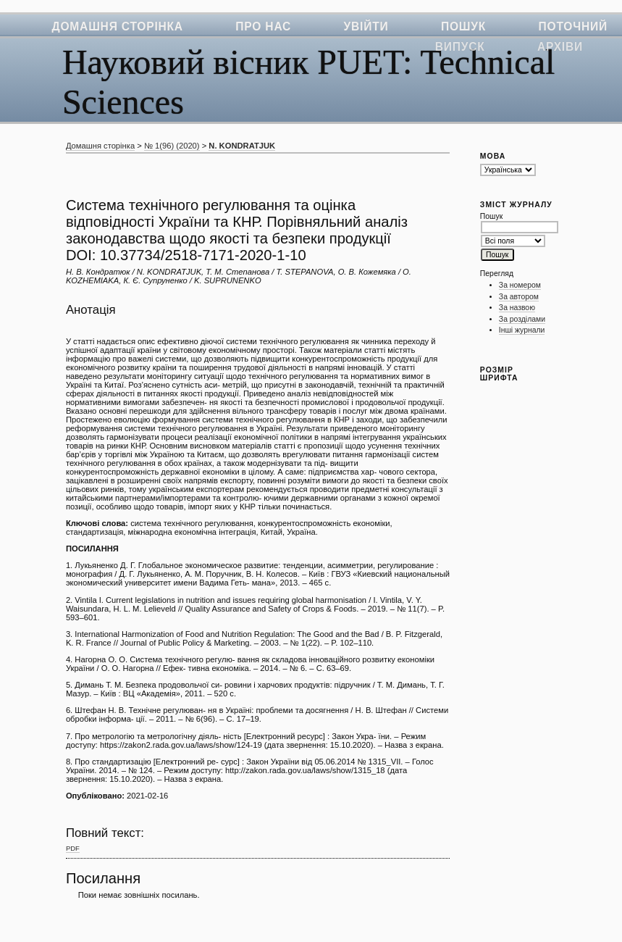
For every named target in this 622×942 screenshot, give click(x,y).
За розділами (522, 319)
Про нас (263, 26)
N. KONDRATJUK (242, 145)
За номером (520, 285)
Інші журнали (522, 330)
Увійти (366, 26)
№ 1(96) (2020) (172, 145)
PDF (73, 848)
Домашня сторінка (117, 26)
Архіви (560, 47)
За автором (519, 297)
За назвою (517, 308)
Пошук (463, 26)
